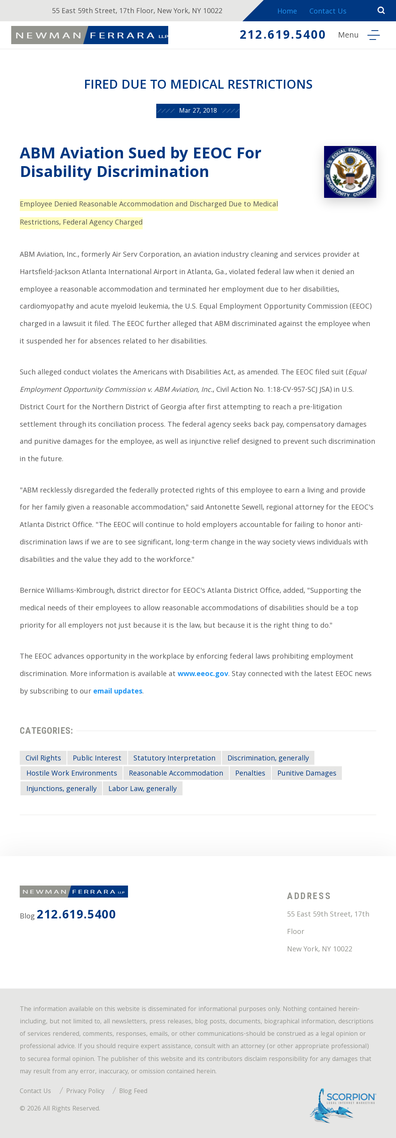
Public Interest (97, 759)
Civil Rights (43, 759)
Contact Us (328, 12)
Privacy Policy (85, 1091)
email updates (117, 692)
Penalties (250, 774)
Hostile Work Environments (71, 774)
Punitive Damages (306, 774)
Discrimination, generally (268, 759)
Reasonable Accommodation (176, 774)
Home (287, 12)
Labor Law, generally (142, 789)
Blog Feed (133, 1091)
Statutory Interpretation (174, 759)
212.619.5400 (282, 36)
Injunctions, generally (61, 789)
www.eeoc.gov (203, 675)
